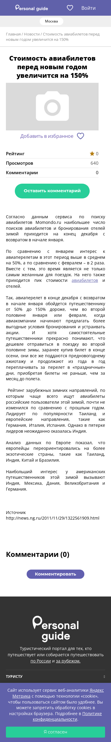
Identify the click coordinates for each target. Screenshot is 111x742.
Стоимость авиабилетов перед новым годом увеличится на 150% (52, 36)
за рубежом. (68, 661)
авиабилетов (85, 280)
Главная (13, 34)
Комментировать (55, 574)
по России (40, 661)
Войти (88, 8)
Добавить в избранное (46, 136)
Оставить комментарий (52, 190)
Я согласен (55, 732)
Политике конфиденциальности (67, 716)
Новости (32, 34)
